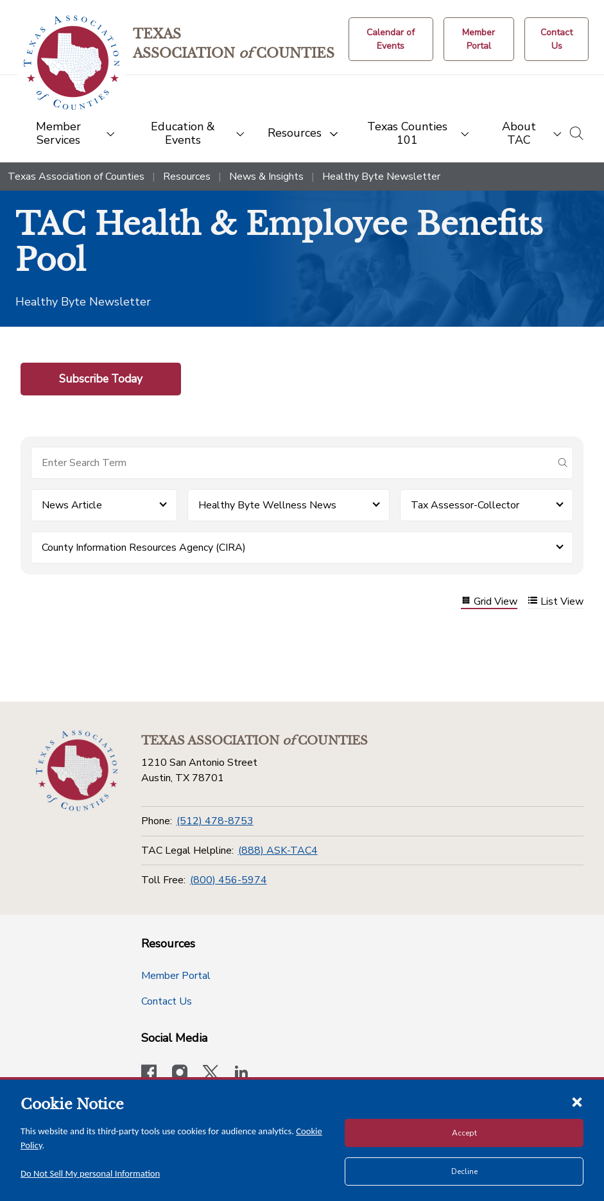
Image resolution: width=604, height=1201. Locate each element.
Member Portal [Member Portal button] (176, 976)
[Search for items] (291, 463)
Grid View (489, 602)
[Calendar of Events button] (391, 39)
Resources (187, 176)
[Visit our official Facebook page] (149, 1073)
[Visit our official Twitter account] (210, 1073)
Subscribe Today (100, 378)
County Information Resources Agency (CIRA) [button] (144, 547)
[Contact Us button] (556, 39)
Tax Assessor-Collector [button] (465, 505)
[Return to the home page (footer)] (77, 771)
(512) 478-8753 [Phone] (215, 821)
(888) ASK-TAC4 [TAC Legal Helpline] (278, 850)
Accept (464, 1133)
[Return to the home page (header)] (71, 62)
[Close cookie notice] (577, 1101)
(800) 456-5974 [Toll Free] (228, 880)
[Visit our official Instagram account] (179, 1073)
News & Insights (266, 176)
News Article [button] (72, 505)
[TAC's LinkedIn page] (241, 1073)
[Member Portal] (479, 39)
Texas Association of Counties (76, 176)
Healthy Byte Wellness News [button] (267, 505)
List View (555, 602)
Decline (464, 1171)
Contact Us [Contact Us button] (166, 1001)
